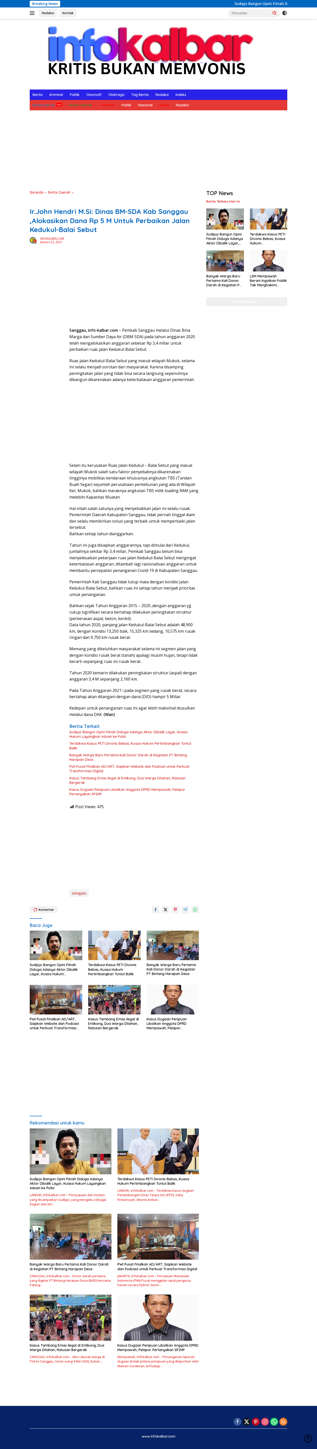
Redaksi (48, 13)
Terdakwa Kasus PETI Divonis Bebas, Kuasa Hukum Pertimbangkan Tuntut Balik (130, 745)
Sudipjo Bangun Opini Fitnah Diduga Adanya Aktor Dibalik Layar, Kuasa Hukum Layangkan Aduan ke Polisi (128, 734)
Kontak (68, 13)
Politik (74, 94)
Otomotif (94, 94)
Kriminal (56, 94)
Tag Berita (140, 94)
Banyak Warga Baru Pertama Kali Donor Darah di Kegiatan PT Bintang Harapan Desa (128, 757)
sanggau (79, 893)
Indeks (181, 94)
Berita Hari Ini (44, 105)
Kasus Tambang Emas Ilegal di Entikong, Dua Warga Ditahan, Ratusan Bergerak (127, 780)
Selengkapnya (247, 301)
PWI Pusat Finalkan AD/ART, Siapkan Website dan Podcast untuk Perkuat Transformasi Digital (129, 768)
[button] (275, 13)
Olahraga (116, 94)
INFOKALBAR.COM (52, 239)
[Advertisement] (158, 150)
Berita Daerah (80, 105)
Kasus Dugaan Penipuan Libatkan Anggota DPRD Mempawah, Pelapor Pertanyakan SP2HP (127, 791)
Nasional (145, 105)
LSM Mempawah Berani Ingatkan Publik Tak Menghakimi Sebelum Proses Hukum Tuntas (268, 281)
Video (164, 105)
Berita (38, 94)
